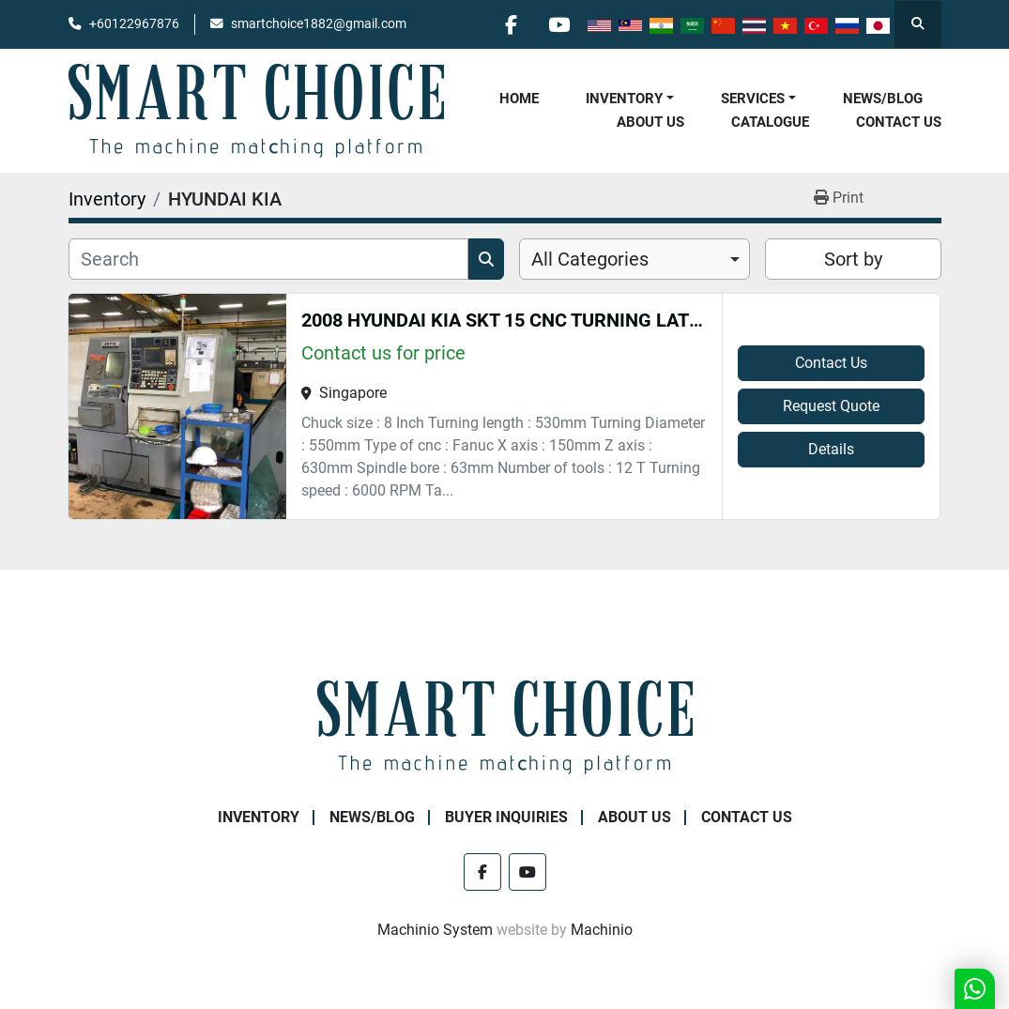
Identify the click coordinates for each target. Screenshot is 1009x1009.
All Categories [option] (590, 259)
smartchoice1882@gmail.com (318, 23)
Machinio (602, 930)
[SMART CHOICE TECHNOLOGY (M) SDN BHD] (505, 726)
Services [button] (753, 98)
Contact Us (898, 122)
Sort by (853, 259)
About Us (650, 122)
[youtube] (559, 24)
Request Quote (831, 406)
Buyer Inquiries (506, 817)
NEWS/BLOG (883, 98)
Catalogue (770, 122)
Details (831, 449)
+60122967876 (134, 23)
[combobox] (635, 259)
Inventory (624, 98)
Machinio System (435, 930)
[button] (630, 99)
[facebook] (511, 24)
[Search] (268, 259)
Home (519, 98)
